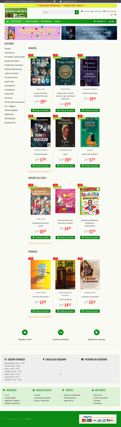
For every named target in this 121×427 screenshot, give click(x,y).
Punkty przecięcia (40, 154)
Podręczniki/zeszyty (13, 69)
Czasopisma (10, 85)
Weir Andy (40, 89)
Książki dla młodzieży (14, 65)
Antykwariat (10, 122)
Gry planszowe (11, 77)
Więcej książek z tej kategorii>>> (40, 172)
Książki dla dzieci (12, 61)
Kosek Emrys (65, 89)
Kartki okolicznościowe (15, 102)
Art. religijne (10, 106)
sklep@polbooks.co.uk (70, 1)
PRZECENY (9, 114)
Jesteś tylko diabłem (90, 154)
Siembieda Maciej (65, 150)
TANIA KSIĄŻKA (11, 110)
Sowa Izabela (40, 292)
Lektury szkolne (11, 73)
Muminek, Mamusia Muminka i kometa (65, 221)
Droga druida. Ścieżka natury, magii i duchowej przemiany (65, 96)
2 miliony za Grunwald (89, 297)
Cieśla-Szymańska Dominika (65, 293)
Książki (8, 48)
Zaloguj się (39, 1)
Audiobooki (10, 89)
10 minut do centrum (40, 297)
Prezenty (8, 98)
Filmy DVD (9, 94)
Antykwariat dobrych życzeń (41, 224)
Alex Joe (90, 150)
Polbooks (28, 419)
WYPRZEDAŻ (10, 118)
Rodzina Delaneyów (89, 93)
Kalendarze (9, 52)
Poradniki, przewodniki (15, 57)
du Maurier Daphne (90, 89)
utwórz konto (49, 1)
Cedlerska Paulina (40, 150)
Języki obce (9, 81)
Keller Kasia (40, 219)
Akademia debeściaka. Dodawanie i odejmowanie (90, 223)
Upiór (65, 154)
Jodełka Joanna (89, 292)
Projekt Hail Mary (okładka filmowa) (40, 94)
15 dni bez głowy (65, 299)
